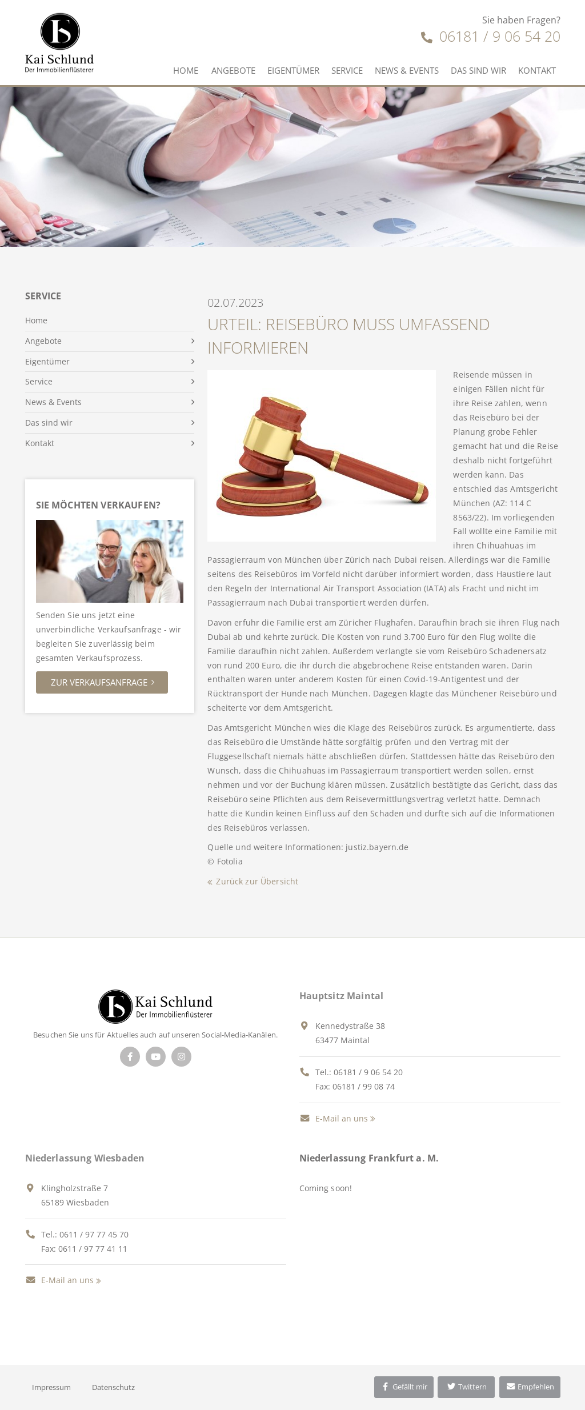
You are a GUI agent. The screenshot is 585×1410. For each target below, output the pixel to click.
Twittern (466, 1386)
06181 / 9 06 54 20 (490, 36)
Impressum (51, 1387)
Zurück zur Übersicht (257, 881)
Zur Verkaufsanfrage (99, 682)
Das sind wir (478, 70)
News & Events (407, 70)
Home (185, 70)
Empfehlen (530, 1386)
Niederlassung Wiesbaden (85, 1158)
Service (347, 70)
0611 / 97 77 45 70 (94, 1234)
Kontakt (537, 70)
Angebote (233, 70)
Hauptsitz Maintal (341, 996)
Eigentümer (293, 70)
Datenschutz (113, 1387)
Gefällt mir (403, 1386)
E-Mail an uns (333, 1118)
